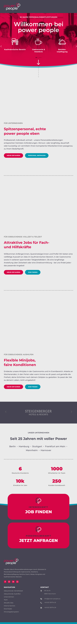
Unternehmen (9, 599)
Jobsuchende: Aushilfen (12, 596)
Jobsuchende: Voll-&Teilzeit (13, 593)
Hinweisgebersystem (11, 614)
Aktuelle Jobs (8, 605)
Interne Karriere (9, 608)
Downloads (8, 611)
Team (6, 602)
